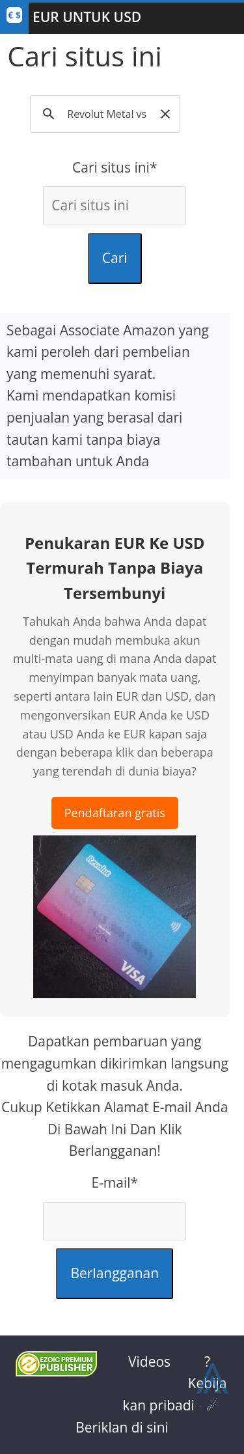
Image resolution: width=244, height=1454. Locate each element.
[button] (165, 114)
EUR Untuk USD (87, 17)
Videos (149, 1361)
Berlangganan (114, 1273)
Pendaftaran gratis (114, 812)
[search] (107, 114)
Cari (115, 258)
